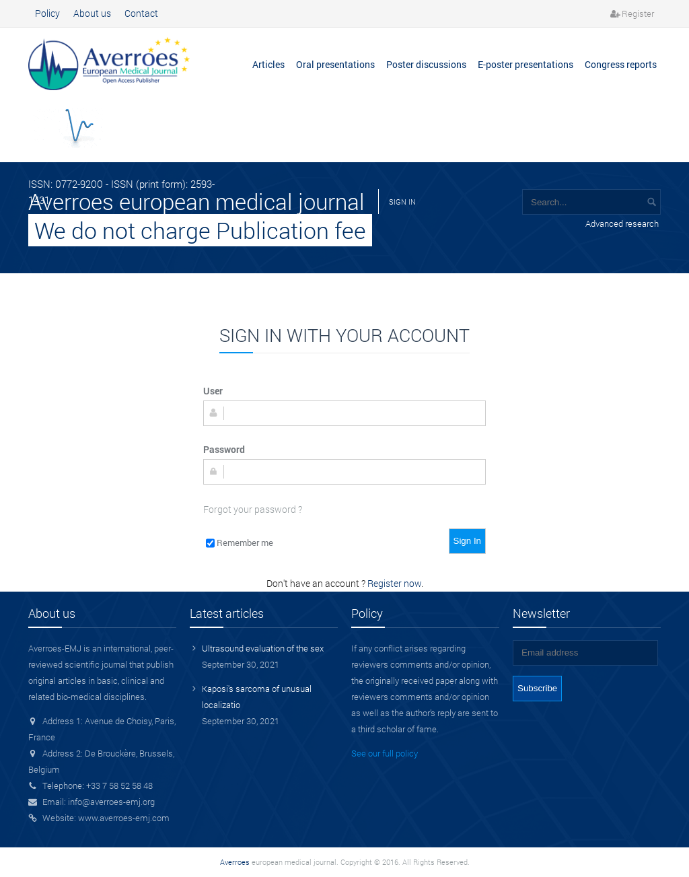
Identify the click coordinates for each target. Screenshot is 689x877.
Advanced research (622, 223)
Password (224, 449)
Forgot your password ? (252, 509)
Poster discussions (426, 64)
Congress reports (621, 64)
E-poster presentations (525, 64)
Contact (141, 13)
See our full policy (384, 753)
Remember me (245, 542)
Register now (394, 583)
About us (92, 13)
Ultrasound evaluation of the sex (263, 648)
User (213, 390)
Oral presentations (335, 64)
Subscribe (537, 688)
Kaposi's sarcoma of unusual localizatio (257, 696)
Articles (268, 64)
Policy (47, 13)
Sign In (468, 541)
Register (638, 13)
